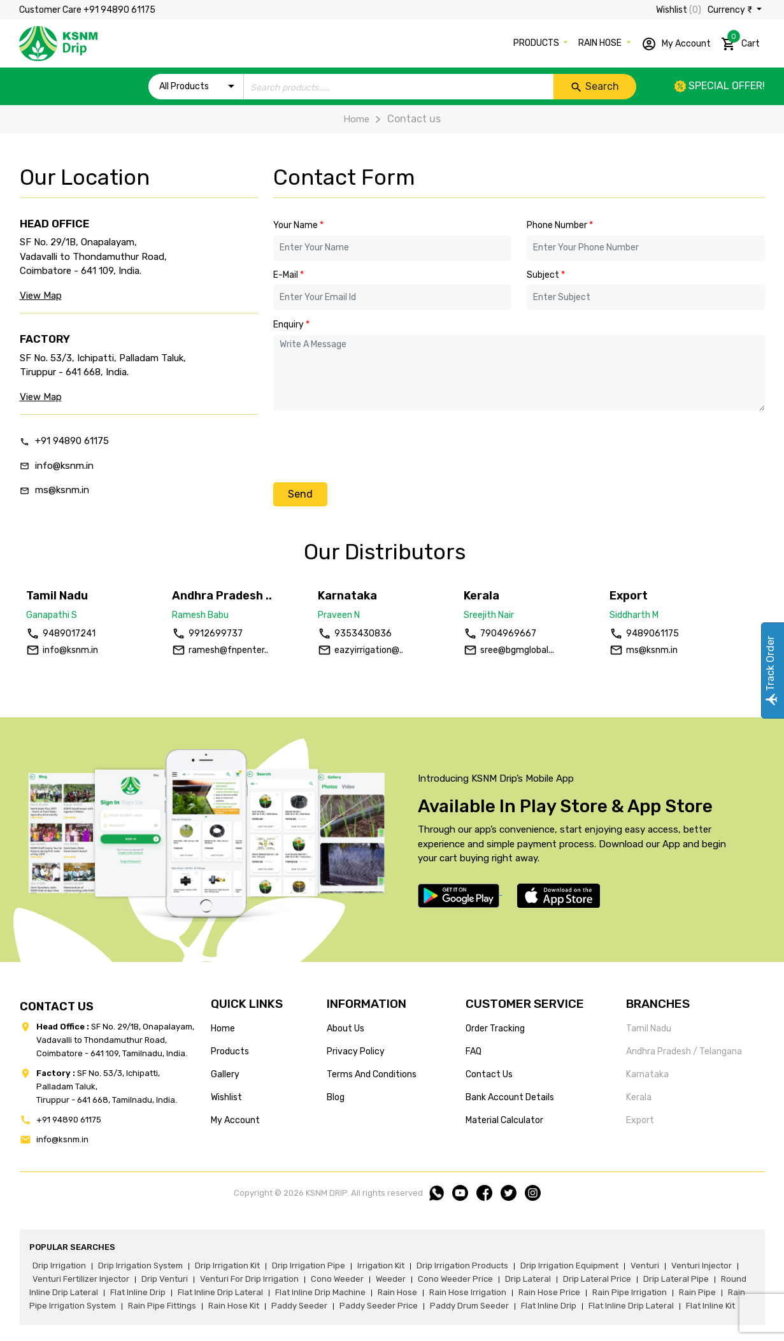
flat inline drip (138, 1292)
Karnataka (647, 1074)
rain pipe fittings (162, 1305)
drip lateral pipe (676, 1279)
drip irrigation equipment (569, 1265)
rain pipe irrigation (629, 1292)
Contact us (489, 1074)
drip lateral (528, 1279)
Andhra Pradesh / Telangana (684, 1051)
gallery (225, 1074)
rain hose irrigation (467, 1292)
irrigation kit (380, 1265)
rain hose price (549, 1292)
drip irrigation (59, 1265)
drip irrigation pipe (308, 1265)
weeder (391, 1279)
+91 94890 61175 (72, 441)
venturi (645, 1265)
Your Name (298, 225)
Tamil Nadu (648, 1028)
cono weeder (337, 1279)
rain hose (397, 1292)
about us (345, 1028)
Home (356, 119)
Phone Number (560, 225)
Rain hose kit (233, 1305)
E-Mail (288, 274)
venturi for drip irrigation (249, 1279)
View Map (41, 295)
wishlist (226, 1097)
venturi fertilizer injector (80, 1279)
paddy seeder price (378, 1305)
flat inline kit (710, 1305)
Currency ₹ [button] (731, 9)
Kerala (639, 1097)
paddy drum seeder (469, 1305)
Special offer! (719, 86)
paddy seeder (299, 1305)
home (223, 1028)
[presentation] (370, 445)
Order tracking (495, 1028)
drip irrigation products (462, 1265)
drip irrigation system (140, 1265)
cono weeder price (455, 1279)
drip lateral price (597, 1279)
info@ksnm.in (64, 465)
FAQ (473, 1051)
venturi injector (701, 1265)
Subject (546, 274)
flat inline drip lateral (220, 1292)
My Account (676, 44)
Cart (740, 41)
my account (235, 1120)
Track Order (770, 670)
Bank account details (510, 1097)
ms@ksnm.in (62, 490)
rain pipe (697, 1292)
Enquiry (291, 324)
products (230, 1051)
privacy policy (356, 1051)
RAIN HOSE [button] (601, 43)
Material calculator (504, 1120)
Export (640, 1120)
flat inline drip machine (320, 1292)
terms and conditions (372, 1074)
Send (300, 494)
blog (336, 1097)
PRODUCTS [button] (537, 43)
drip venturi (164, 1279)
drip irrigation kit (227, 1265)
